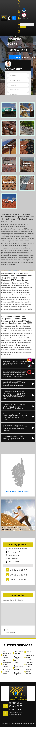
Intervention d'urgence (16, 57)
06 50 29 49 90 (19, 30)
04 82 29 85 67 (19, 6)
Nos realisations (18, 50)
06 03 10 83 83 (19, 18)
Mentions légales (28, 723)
